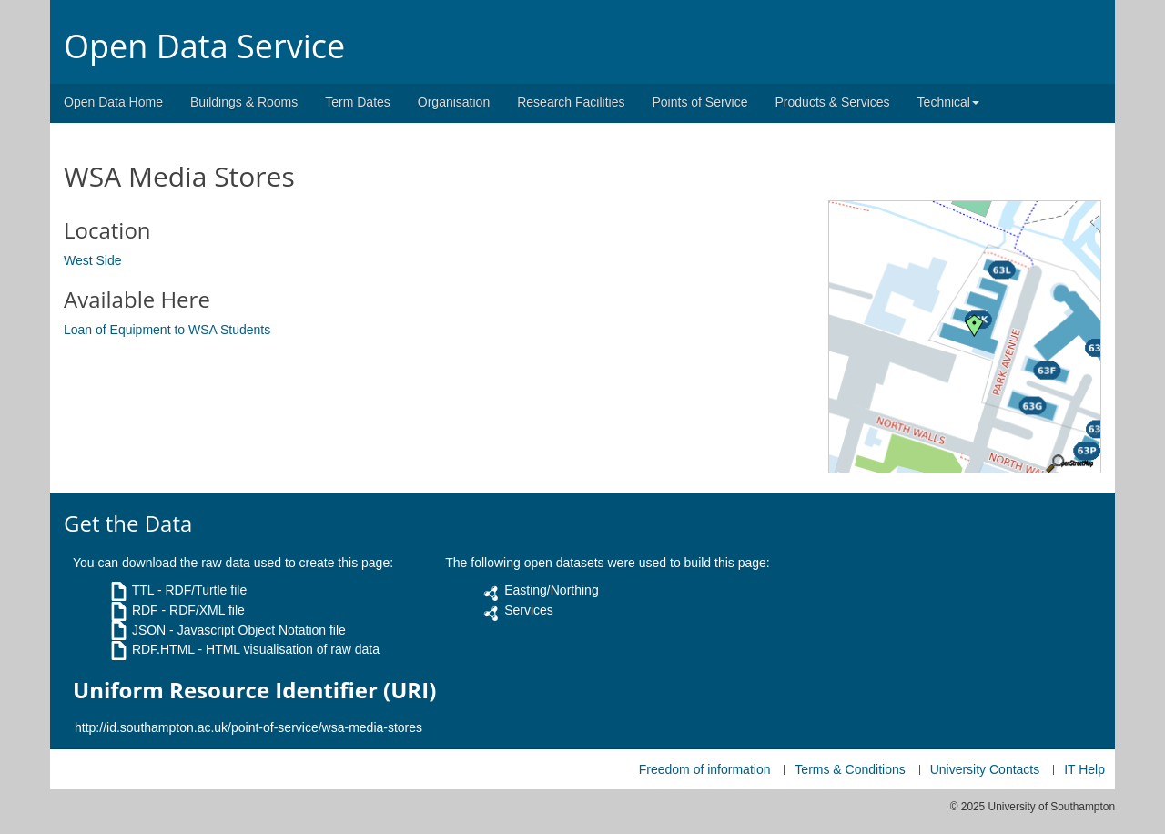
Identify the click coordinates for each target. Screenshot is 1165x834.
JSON (149, 630)
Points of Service (699, 102)
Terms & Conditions (850, 769)
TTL (143, 590)
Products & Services (832, 102)
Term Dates (357, 102)
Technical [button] (948, 102)
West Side (93, 260)
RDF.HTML (163, 649)
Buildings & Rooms (244, 102)
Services (528, 610)
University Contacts (985, 769)
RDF (145, 610)
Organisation (454, 102)
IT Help (1084, 769)
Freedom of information (705, 769)
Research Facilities (570, 102)
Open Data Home (113, 102)
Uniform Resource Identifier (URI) (254, 690)
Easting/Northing (551, 590)
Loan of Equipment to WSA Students (167, 329)
